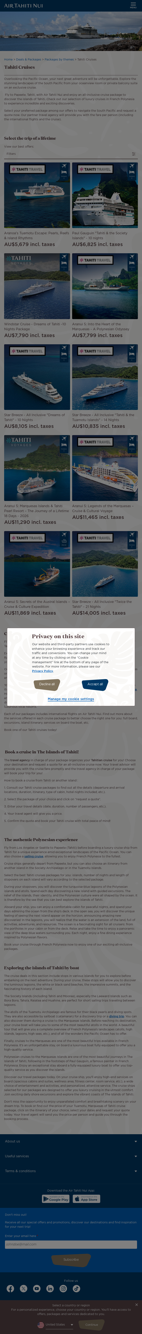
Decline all (47, 684)
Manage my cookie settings (71, 699)
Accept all (95, 684)
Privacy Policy (42, 671)
